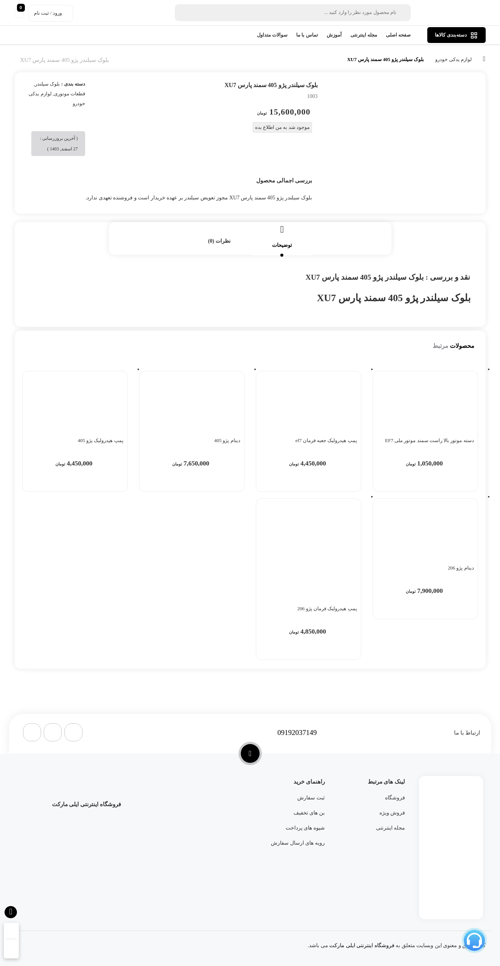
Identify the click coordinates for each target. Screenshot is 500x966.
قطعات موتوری (69, 93)
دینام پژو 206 (461, 568)
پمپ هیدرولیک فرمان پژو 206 (327, 608)
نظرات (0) (219, 241)
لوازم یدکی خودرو (453, 59)
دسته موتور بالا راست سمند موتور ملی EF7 (429, 440)
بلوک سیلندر (47, 84)
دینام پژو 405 (227, 440)
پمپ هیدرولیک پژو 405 (100, 440)
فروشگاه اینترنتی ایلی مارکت (361, 945)
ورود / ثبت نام (48, 13)
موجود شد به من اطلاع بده (282, 127)
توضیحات (282, 245)
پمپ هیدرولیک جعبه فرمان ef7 (326, 440)
